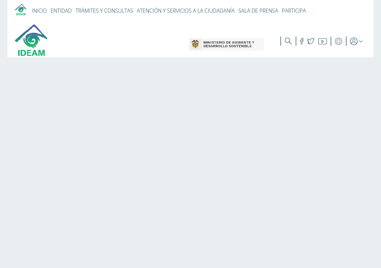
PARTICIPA (294, 10)
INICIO (39, 10)
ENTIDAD (61, 10)
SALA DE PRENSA (258, 10)
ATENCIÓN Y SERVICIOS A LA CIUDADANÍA (186, 10)
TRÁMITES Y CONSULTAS (104, 10)
